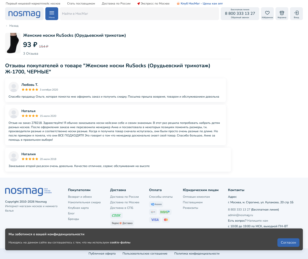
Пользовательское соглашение (145, 254)
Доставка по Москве (124, 202)
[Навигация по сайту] (51, 13)
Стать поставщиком (81, 4)
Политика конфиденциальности (196, 254)
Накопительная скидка (84, 202)
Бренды (73, 219)
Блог (71, 213)
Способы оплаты (161, 197)
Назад (11, 26)
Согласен (288, 244)
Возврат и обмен (80, 197)
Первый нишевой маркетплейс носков (33, 4)
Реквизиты (190, 208)
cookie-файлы (120, 244)
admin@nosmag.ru (240, 215)
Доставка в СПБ (121, 208)
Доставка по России (116, 4)
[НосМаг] (24, 13)
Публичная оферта (102, 254)
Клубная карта (78, 208)
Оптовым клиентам (196, 197)
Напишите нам (257, 221)
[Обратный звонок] (240, 13)
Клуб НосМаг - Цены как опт (199, 4)
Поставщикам (193, 202)
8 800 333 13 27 (239, 210)
